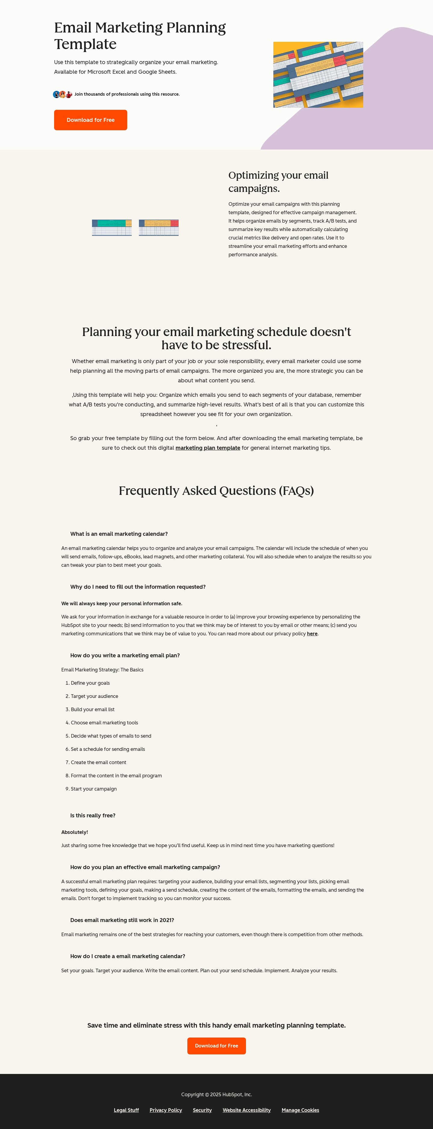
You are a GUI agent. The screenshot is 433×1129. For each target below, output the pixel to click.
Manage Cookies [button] (300, 1110)
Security (202, 1110)
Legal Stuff (126, 1110)
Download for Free (91, 120)
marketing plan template (208, 448)
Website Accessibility (247, 1110)
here (312, 634)
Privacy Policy (166, 1110)
